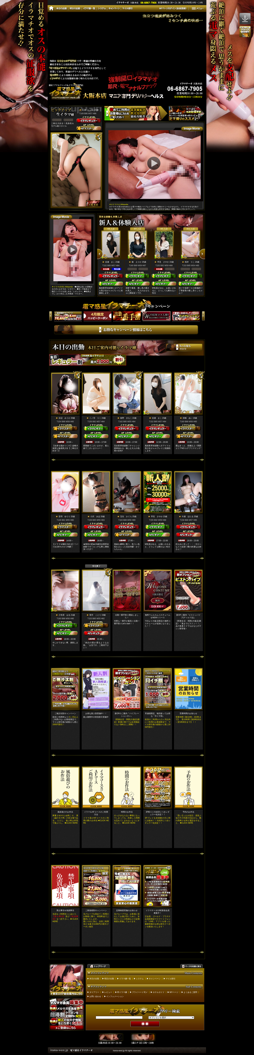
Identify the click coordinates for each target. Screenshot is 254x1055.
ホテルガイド (158, 992)
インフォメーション (115, 996)
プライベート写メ (140, 992)
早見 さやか (163, 262)
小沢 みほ (95, 516)
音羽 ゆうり (64, 516)
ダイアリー (94, 992)
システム (140, 979)
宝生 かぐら (126, 516)
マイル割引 (170, 979)
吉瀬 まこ (110, 262)
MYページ (174, 992)
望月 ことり (95, 615)
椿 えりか (136, 262)
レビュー (108, 992)
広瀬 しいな (88, 110)
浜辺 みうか (64, 418)
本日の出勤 (94, 979)
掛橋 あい (187, 418)
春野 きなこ (126, 418)
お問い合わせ (95, 996)
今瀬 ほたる (187, 516)
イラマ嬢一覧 (125, 979)
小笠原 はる (64, 615)
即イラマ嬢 (122, 992)
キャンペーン (155, 979)
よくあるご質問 (190, 992)
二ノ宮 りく (95, 418)
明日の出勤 (109, 979)
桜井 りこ (190, 262)
